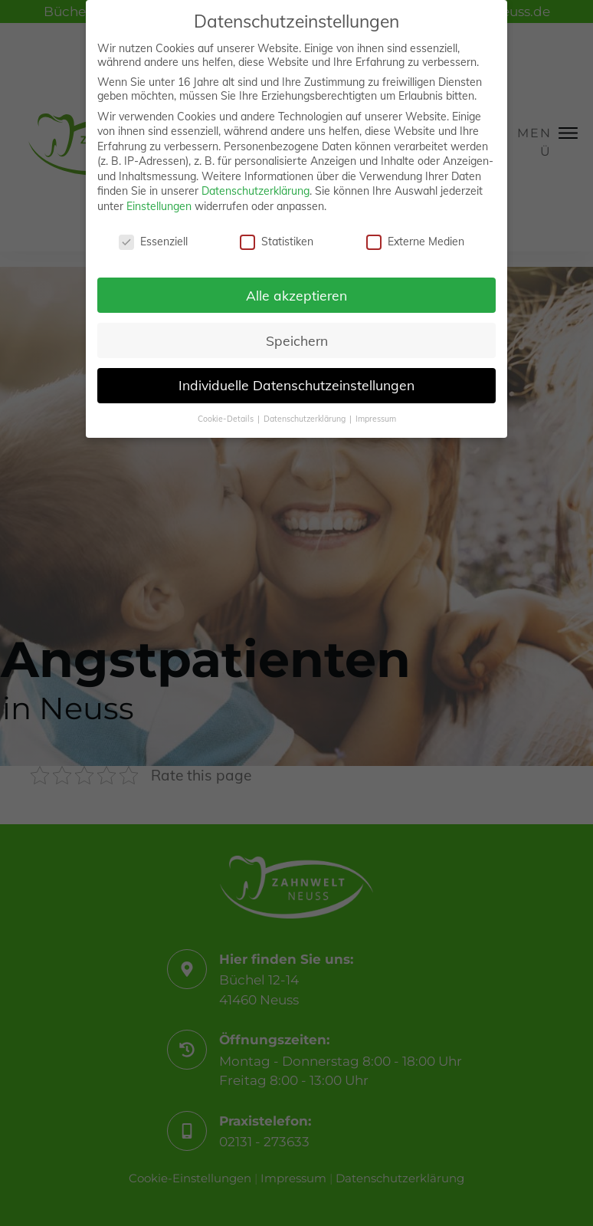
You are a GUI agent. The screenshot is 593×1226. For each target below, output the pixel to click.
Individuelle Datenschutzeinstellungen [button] (296, 383)
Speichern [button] (297, 338)
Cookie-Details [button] (227, 417)
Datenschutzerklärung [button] (306, 417)
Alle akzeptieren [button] (296, 292)
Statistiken (276, 240)
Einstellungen (159, 205)
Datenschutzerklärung (255, 189)
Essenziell (153, 240)
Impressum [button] (375, 417)
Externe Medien (415, 240)
